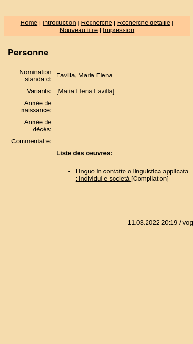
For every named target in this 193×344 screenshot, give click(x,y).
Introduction (59, 22)
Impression (118, 29)
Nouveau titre (79, 29)
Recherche (96, 22)
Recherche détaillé (143, 22)
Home (29, 22)
